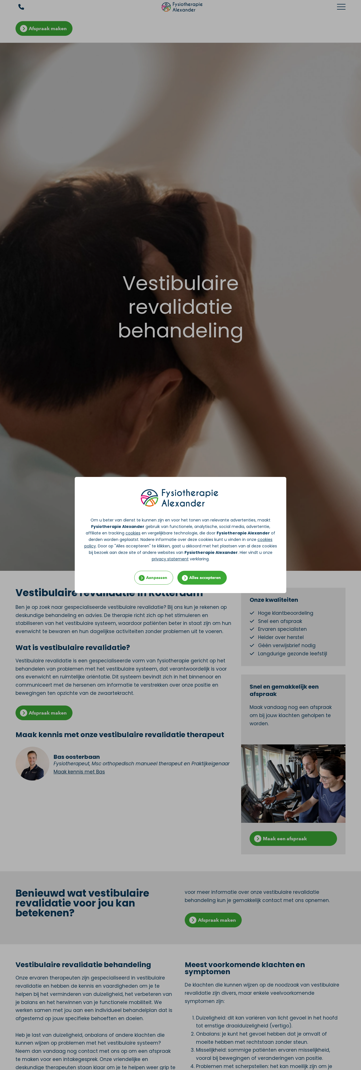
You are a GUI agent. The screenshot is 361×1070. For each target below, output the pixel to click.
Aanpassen (156, 577)
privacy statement (170, 559)
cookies (133, 533)
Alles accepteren (205, 577)
